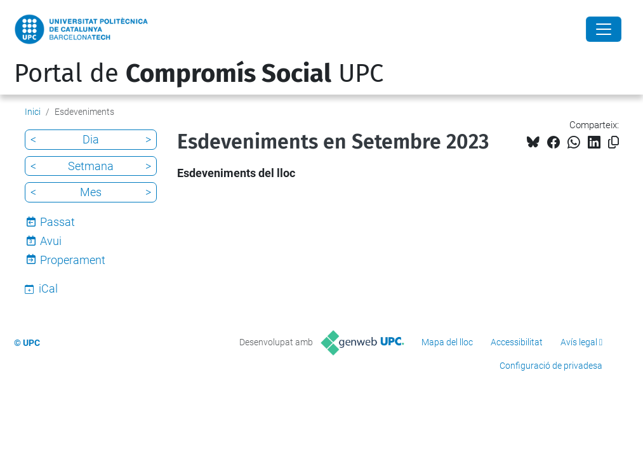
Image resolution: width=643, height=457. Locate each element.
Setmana (91, 166)
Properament (72, 260)
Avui (51, 241)
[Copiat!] (613, 142)
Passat (57, 221)
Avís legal (578, 342)
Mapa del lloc (447, 342)
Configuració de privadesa (551, 366)
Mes (91, 192)
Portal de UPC (198, 73)
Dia (91, 139)
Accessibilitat (517, 342)
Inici (33, 112)
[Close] (603, 29)
